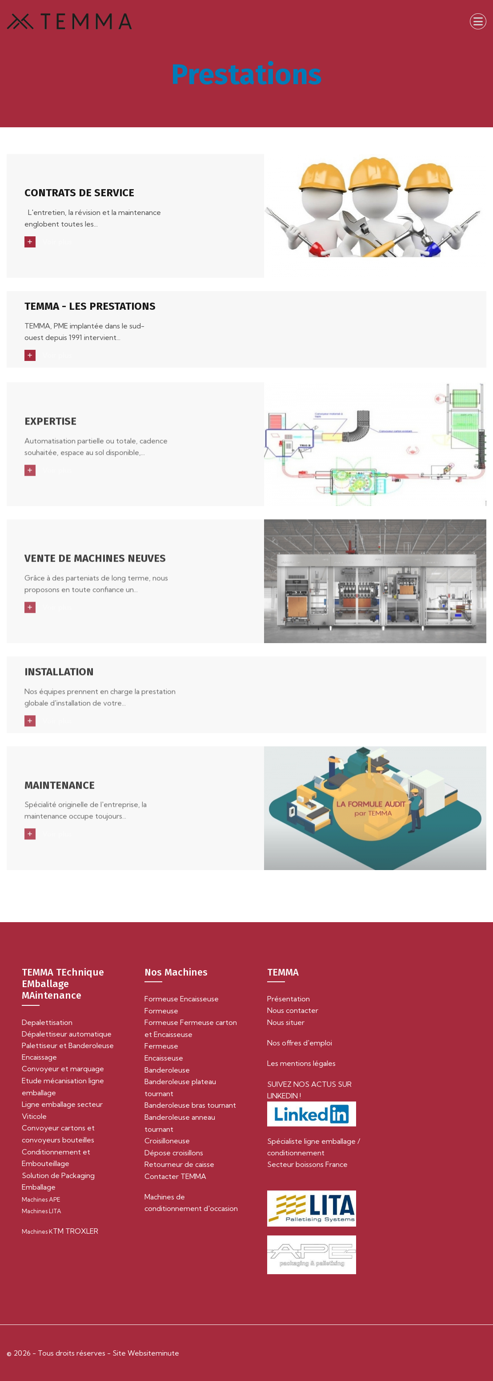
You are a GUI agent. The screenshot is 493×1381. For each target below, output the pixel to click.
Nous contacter (292, 1010)
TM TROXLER (60, 1231)
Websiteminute (152, 1353)
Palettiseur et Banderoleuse (68, 1045)
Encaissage (39, 1057)
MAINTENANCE (59, 789)
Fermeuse (161, 1045)
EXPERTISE (50, 425)
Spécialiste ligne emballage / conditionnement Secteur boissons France (313, 1153)
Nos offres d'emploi (299, 1042)
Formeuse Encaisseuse (181, 998)
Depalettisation (47, 1022)
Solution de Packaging (58, 1175)
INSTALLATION (59, 676)
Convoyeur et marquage (63, 1068)
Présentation (288, 998)
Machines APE (41, 1199)
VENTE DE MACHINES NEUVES (95, 562)
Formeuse (161, 1010)
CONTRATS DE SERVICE (79, 193)
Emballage (39, 1187)
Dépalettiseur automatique (67, 1033)
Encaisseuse (163, 1057)
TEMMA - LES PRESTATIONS (90, 306)
